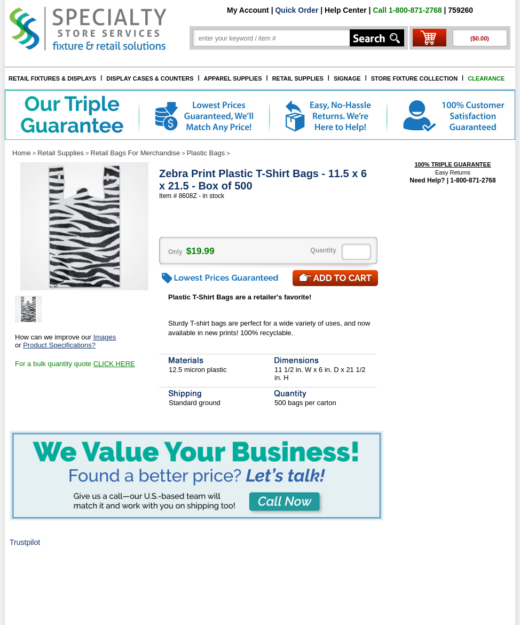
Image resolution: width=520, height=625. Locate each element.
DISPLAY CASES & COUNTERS (149, 78)
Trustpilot (25, 542)
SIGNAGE (347, 78)
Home (21, 153)
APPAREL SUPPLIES (233, 78)
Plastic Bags (206, 153)
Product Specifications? (59, 345)
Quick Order (296, 10)
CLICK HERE (114, 364)
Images (104, 337)
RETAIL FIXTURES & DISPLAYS (52, 78)
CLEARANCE (486, 78)
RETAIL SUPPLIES (298, 78)
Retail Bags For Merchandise (135, 153)
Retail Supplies (60, 153)
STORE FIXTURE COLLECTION (414, 78)
